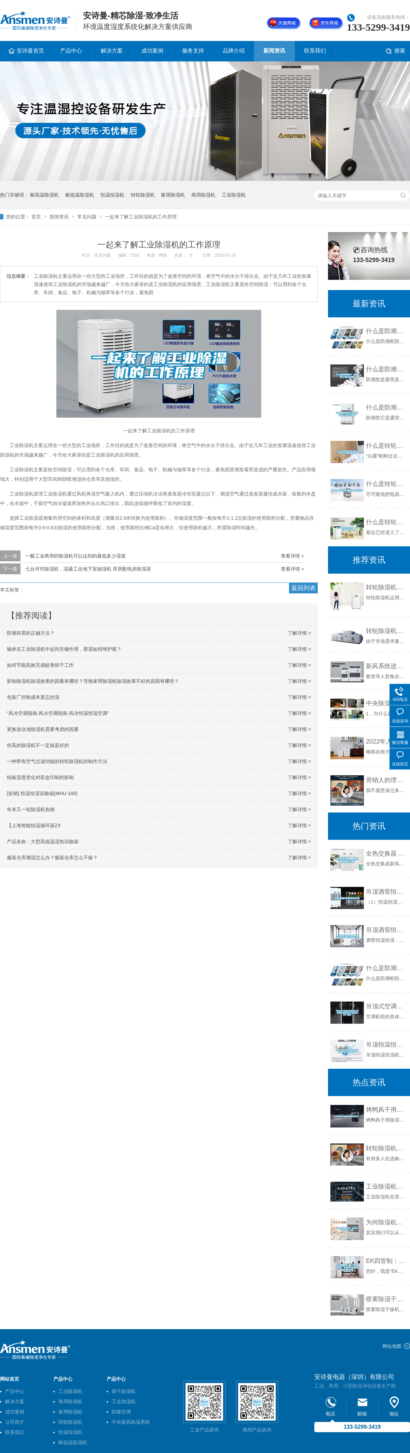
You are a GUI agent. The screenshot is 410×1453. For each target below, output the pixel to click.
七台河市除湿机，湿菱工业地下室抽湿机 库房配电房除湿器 (88, 569)
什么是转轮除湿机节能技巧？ (386, 483)
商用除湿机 (203, 195)
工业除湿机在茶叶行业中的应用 (386, 1186)
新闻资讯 (274, 51)
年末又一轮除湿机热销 (31, 809)
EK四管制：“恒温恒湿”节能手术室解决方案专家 (386, 1260)
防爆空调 (121, 1411)
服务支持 (193, 51)
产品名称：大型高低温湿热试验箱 (43, 841)
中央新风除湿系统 (131, 1422)
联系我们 (315, 51)
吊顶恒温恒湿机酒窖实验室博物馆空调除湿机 (386, 1044)
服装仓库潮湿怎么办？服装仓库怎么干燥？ (52, 857)
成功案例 (152, 51)
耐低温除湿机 (79, 195)
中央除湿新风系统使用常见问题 (386, 703)
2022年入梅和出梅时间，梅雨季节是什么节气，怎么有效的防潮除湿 (386, 741)
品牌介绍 (234, 51)
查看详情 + (292, 556)
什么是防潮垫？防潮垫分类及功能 (386, 369)
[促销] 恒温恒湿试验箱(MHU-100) (42, 793)
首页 (36, 216)
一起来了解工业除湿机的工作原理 (141, 216)
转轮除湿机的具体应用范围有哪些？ (386, 587)
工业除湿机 (234, 195)
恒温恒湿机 (112, 195)
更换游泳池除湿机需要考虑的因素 (43, 729)
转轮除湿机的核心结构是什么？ (386, 631)
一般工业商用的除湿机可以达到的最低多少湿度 (75, 556)
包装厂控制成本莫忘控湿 (33, 697)
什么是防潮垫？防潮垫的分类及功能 (386, 407)
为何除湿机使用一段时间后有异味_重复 (386, 1222)
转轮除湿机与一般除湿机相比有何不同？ (386, 1148)
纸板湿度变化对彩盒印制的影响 (40, 777)
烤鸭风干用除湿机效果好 (386, 1109)
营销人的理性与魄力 (386, 780)
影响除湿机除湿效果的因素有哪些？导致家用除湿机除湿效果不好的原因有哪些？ (93, 681)
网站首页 (9, 1379)
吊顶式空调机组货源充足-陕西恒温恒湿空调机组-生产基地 (386, 1006)
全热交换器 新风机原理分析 (386, 853)
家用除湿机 (173, 195)
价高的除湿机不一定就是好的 (38, 745)
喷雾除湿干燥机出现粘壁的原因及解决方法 (386, 1299)
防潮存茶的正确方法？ (31, 633)
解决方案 (112, 51)
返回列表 (303, 588)
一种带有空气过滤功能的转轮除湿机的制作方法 (57, 761)
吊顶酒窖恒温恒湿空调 (386, 891)
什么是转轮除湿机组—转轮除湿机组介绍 (386, 522)
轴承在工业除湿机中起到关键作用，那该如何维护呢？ (64, 649)
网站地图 (391, 1346)
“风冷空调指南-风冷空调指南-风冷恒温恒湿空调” (58, 713)
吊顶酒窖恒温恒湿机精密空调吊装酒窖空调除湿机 (386, 929)
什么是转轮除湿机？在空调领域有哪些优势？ (386, 445)
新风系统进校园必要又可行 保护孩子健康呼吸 (386, 666)
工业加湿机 (124, 1401)
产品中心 (71, 51)
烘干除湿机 (124, 1391)
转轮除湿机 (143, 195)
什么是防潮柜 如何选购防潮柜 (386, 331)
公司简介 (14, 1422)
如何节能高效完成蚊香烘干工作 (40, 665)
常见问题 (86, 216)
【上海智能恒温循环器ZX (34, 825)
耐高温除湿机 (44, 195)
